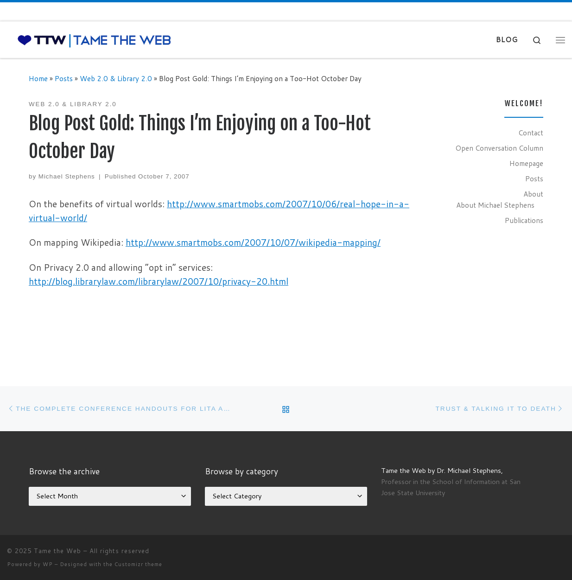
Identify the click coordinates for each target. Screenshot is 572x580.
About (533, 194)
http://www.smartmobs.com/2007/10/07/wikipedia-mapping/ (253, 242)
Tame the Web (57, 551)
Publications (524, 220)
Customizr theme (138, 564)
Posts (64, 78)
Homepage (526, 163)
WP (48, 564)
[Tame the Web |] (94, 39)
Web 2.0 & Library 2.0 (116, 78)
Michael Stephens (66, 176)
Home (38, 78)
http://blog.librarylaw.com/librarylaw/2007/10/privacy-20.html (158, 281)
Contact (530, 132)
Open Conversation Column (499, 148)
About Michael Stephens (495, 205)
